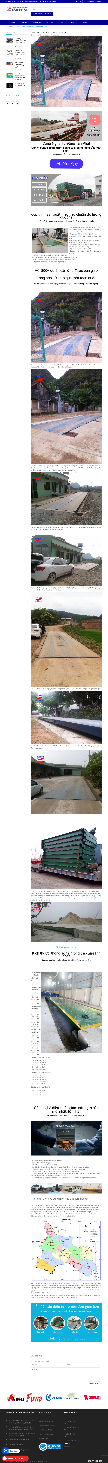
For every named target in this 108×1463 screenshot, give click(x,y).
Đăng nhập (91, 1)
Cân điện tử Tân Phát (74, 1452)
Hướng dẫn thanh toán (70, 1429)
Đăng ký (98, 1)
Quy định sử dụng (70, 1440)
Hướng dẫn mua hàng (69, 1422)
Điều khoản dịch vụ (46, 1434)
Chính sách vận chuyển (47, 1426)
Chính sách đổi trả (45, 1430)
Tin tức (62, 22)
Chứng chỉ (73, 22)
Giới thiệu (24, 22)
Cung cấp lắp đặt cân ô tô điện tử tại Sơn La (48, 32)
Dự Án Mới (50, 22)
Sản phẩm (37, 22)
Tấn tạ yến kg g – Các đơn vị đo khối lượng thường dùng (20, 75)
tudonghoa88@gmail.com (31, 1)
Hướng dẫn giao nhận (69, 1435)
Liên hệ (84, 22)
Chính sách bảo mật (46, 1421)
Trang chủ (12, 22)
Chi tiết (36, 975)
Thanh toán (43, 1438)
